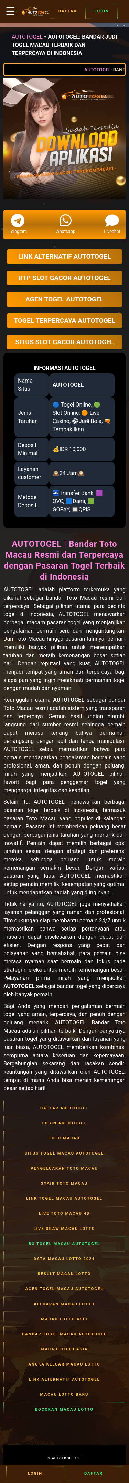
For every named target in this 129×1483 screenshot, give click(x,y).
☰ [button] (10, 11)
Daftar (68, 11)
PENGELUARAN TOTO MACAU (64, 1168)
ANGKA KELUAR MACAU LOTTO (64, 1364)
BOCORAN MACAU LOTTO (64, 1409)
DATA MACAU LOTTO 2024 (64, 1259)
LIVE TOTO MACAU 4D (64, 1213)
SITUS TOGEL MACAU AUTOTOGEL (64, 1153)
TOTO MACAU (64, 1138)
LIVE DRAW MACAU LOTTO (64, 1228)
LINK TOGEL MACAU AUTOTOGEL (64, 1198)
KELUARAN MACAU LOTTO (64, 1304)
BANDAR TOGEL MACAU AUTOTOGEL (64, 1334)
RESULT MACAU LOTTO (64, 1274)
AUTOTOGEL (27, 37)
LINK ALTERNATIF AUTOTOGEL (64, 1379)
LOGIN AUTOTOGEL (64, 1123)
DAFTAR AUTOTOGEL (64, 1108)
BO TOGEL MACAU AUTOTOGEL (64, 1243)
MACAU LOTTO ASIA (64, 1349)
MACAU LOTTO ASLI (64, 1319)
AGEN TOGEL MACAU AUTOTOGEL (64, 1289)
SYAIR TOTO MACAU (64, 1183)
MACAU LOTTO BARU (64, 1394)
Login (102, 11)
